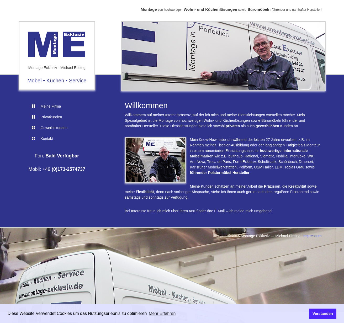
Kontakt (42, 138)
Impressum (312, 236)
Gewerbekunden (50, 128)
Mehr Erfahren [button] (162, 313)
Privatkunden (47, 117)
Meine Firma (46, 106)
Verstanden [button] (323, 313)
